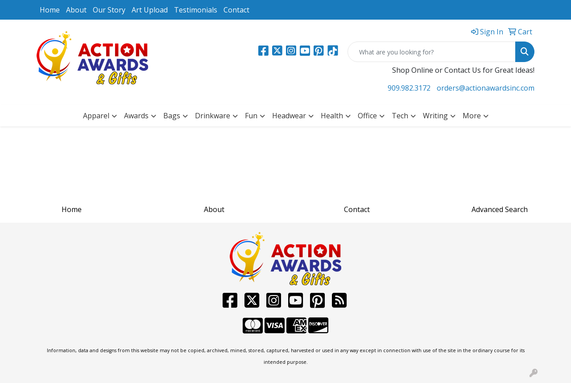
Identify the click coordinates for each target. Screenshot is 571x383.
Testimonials (195, 10)
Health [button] (332, 116)
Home (50, 10)
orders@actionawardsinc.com (485, 88)
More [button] (472, 116)
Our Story (109, 10)
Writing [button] (435, 116)
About (76, 10)
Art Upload (150, 10)
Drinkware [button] (212, 116)
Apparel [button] (96, 116)
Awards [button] (136, 116)
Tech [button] (400, 116)
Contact (236, 10)
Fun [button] (251, 116)
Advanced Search (500, 209)
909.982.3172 (409, 88)
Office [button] (367, 116)
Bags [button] (171, 116)
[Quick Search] (432, 52)
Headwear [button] (289, 116)
